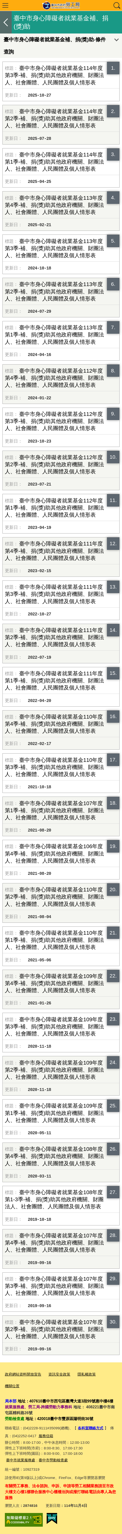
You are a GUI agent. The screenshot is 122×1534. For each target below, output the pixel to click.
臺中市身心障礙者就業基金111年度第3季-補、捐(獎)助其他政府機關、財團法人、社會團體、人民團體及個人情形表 (54, 594)
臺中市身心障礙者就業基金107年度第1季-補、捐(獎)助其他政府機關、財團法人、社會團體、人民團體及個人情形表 (54, 810)
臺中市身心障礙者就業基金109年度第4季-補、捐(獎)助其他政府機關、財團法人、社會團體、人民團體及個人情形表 (54, 983)
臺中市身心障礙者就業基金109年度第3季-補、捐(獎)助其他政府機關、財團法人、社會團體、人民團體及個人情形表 (54, 1026)
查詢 (116, 5)
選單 (5, 5)
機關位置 (12, 1386)
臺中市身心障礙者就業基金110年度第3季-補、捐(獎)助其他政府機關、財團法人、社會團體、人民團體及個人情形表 (54, 767)
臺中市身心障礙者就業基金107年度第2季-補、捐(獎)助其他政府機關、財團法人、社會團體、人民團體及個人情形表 (54, 1329)
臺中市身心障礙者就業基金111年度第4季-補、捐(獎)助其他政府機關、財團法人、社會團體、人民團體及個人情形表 (54, 551)
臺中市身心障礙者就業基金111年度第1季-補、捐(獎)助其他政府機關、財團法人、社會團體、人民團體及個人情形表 (54, 680)
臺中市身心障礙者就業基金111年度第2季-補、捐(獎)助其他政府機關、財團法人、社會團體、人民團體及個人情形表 (54, 637)
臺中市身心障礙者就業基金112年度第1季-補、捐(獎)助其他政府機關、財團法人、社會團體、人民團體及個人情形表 (54, 508)
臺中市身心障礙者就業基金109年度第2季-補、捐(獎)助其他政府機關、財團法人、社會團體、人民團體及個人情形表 (54, 1070)
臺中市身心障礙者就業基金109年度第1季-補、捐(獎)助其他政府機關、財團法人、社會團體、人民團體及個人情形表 (54, 1113)
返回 (6, 22)
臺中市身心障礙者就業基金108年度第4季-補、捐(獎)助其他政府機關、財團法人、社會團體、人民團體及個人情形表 (54, 1156)
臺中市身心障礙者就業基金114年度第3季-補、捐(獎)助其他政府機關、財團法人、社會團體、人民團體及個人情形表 (54, 75)
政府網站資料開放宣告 (23, 1374)
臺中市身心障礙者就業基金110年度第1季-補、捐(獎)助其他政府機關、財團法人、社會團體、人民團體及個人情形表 (54, 940)
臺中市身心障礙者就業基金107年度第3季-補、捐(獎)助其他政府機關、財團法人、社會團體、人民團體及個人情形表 (54, 1286)
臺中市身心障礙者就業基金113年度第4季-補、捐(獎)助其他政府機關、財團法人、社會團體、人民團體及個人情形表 (54, 205)
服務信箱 (46, 1436)
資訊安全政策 (59, 1374)
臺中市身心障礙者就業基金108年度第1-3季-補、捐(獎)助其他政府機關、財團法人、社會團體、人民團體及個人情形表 (54, 1199)
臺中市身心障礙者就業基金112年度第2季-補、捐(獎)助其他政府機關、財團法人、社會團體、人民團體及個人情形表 (54, 464)
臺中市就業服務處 (20, 1460)
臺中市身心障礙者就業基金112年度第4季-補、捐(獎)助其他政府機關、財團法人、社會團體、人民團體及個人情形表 (54, 378)
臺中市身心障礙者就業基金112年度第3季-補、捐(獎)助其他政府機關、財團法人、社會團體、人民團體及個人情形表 (54, 421)
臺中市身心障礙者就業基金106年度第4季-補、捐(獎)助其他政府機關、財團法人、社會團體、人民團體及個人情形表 (54, 853)
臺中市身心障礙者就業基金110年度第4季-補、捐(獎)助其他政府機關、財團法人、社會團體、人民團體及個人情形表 (54, 724)
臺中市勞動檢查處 (53, 1460)
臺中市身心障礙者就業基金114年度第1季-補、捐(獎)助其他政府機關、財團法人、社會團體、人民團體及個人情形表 (54, 162)
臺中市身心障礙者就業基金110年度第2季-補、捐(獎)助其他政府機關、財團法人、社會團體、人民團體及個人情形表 (54, 897)
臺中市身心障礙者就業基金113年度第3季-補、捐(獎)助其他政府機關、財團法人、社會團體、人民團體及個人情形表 (54, 248)
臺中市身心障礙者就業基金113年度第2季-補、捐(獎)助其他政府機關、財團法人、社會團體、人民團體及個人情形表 (54, 291)
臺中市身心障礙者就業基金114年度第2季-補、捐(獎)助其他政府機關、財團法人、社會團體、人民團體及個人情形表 (54, 118)
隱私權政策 (87, 1374)
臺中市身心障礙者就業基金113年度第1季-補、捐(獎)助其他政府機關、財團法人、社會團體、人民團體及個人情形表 (54, 334)
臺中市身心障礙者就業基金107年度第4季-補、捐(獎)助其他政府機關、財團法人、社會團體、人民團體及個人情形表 (54, 1243)
